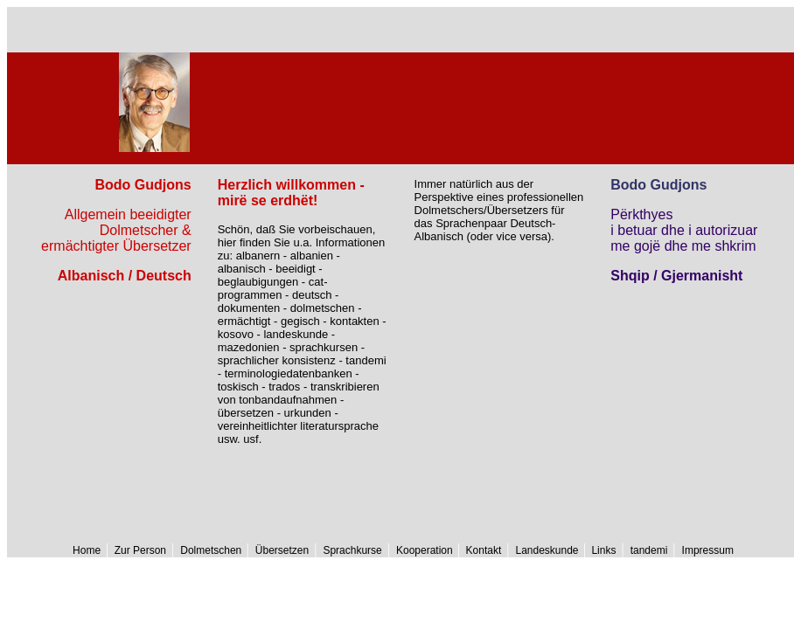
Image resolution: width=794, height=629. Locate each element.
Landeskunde (548, 550)
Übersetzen (282, 550)
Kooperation (426, 550)
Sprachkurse (352, 550)
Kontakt (482, 550)
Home (87, 550)
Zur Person (138, 550)
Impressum (708, 550)
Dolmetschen (212, 550)
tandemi (649, 550)
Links (602, 550)
